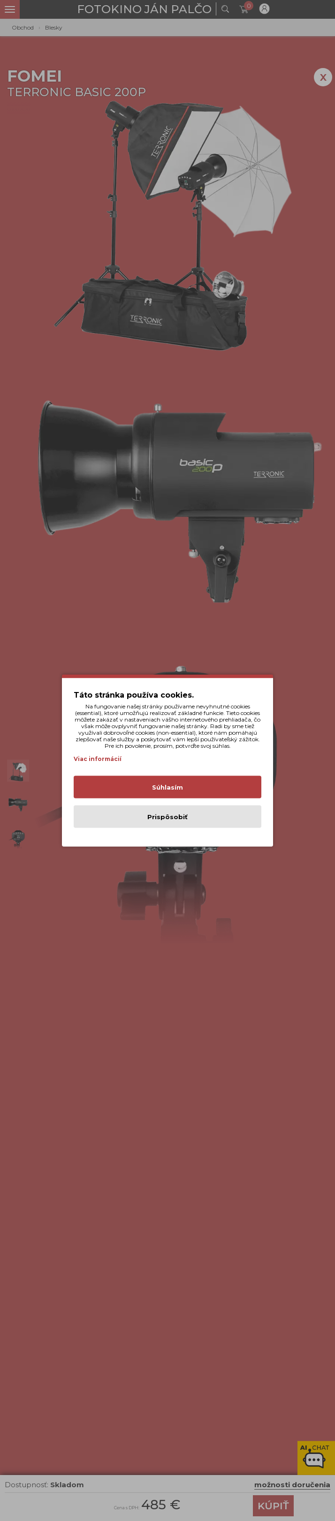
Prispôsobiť (167, 817)
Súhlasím (167, 787)
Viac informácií (98, 758)
